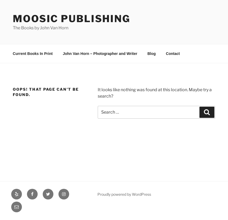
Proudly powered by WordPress (124, 194)
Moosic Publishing (71, 19)
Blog (151, 53)
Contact (173, 53)
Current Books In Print (33, 53)
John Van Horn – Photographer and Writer (100, 53)
